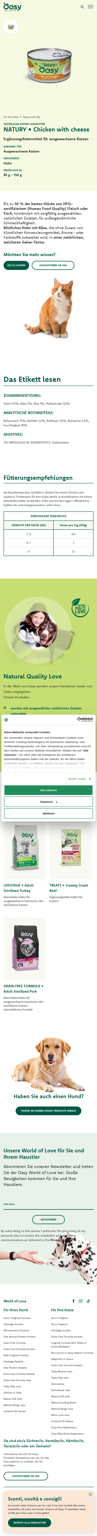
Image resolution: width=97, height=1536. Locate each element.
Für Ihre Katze (62, 1310)
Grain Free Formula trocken (19, 1349)
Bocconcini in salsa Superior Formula (72, 1352)
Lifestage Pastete (13, 1361)
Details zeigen (77, 778)
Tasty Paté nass (12, 1386)
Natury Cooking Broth (63, 1402)
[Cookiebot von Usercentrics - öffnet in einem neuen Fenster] (77, 719)
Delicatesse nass (60, 1390)
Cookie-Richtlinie (73, 767)
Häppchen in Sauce (62, 1359)
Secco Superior (59, 1324)
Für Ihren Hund (16, 1310)
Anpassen (48, 801)
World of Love (15, 1301)
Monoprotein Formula (16, 1330)
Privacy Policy (60, 1240)
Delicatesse (57, 1383)
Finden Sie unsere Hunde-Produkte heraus (48, 1110)
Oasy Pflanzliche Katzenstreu (67, 1433)
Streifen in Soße (13, 1392)
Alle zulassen (48, 789)
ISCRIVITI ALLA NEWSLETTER (30, 1522)
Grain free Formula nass (17, 1380)
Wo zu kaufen (16, 265)
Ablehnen (48, 813)
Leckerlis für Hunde (15, 1411)
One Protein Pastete (15, 1367)
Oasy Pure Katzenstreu (64, 1427)
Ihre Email (9, 1204)
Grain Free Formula (15, 1342)
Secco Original (59, 1318)
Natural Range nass (14, 1405)
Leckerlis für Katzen (62, 1421)
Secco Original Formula (17, 1318)
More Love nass (60, 1415)
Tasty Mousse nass (61, 1371)
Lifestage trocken (13, 1324)
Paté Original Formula (16, 1355)
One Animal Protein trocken (20, 1336)
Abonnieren (48, 1219)
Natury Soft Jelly (13, 1398)
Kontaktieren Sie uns (53, 265)
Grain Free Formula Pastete (19, 1374)
